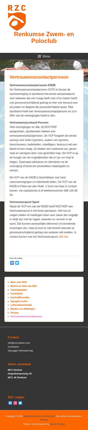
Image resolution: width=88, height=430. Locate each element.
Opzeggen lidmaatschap (20, 350)
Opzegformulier (19, 301)
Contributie (16, 293)
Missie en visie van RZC (23, 286)
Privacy (14, 312)
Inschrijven (13, 346)
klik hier (63, 236)
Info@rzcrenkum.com (19, 343)
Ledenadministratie (21, 305)
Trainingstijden (18, 290)
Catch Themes (57, 424)
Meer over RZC (18, 282)
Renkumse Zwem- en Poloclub (44, 37)
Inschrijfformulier (20, 297)
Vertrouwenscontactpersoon (39, 77)
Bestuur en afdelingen (22, 308)
